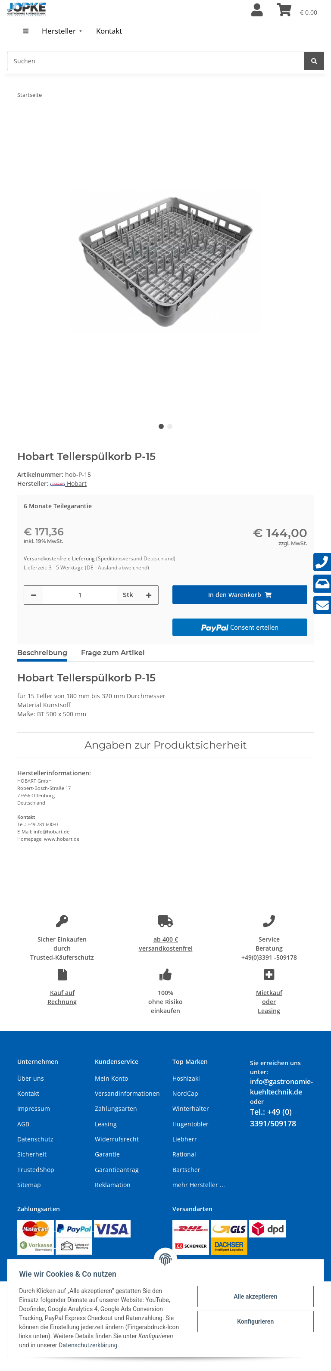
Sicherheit (32, 1154)
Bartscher (186, 1170)
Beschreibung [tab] (42, 653)
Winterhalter (190, 1108)
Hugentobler (190, 1124)
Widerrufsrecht (117, 1139)
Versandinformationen (127, 1093)
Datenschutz (35, 1139)
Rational (184, 1154)
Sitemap (29, 1185)
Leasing (106, 1124)
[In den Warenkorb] (239, 594)
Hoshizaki (186, 1078)
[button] (257, 10)
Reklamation (113, 1185)
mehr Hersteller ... (198, 1185)
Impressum (33, 1108)
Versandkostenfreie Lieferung (60, 558)
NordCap (185, 1093)
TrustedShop (35, 1170)
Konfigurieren (253, 1321)
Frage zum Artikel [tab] (113, 653)
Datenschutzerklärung (126, 1345)
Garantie (107, 1154)
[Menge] (80, 595)
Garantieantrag (117, 1170)
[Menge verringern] (33, 595)
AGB (23, 1124)
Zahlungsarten (116, 1108)
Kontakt (28, 1093)
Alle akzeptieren (253, 1296)
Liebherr (184, 1139)
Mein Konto (111, 1078)
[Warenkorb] (297, 10)
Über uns (30, 1078)
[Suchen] (156, 61)
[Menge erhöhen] (148, 595)
